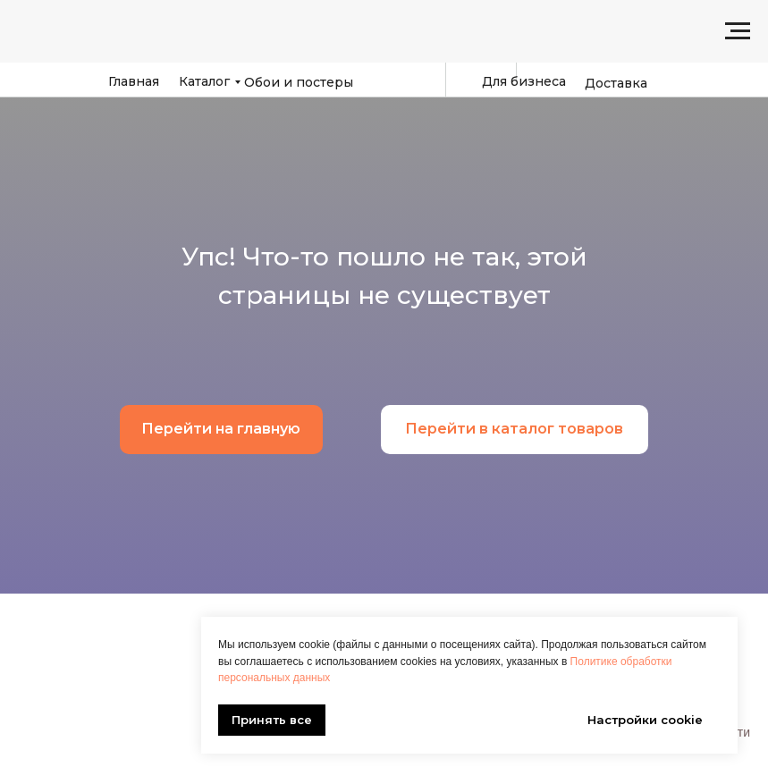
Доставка (616, 83)
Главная (133, 81)
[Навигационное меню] (737, 31)
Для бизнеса (524, 81)
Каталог (204, 81)
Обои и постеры (298, 82)
